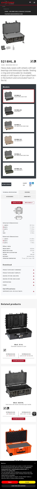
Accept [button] (27, 482)
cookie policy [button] (12, 470)
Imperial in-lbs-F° (17, 202)
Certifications (18, 282)
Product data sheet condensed (18, 270)
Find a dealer (6, 184)
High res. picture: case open (18, 276)
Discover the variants (18, 360)
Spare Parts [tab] (27, 196)
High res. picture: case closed (18, 279)
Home (3, 6)
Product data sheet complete (18, 273)
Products (6, 9)
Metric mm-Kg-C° (29, 202)
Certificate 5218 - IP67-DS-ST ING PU (18, 291)
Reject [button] (10, 482)
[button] (35, 463)
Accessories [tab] (9, 196)
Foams (18, 285)
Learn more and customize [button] (18, 485)
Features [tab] (27, 192)
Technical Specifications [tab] (10, 192)
